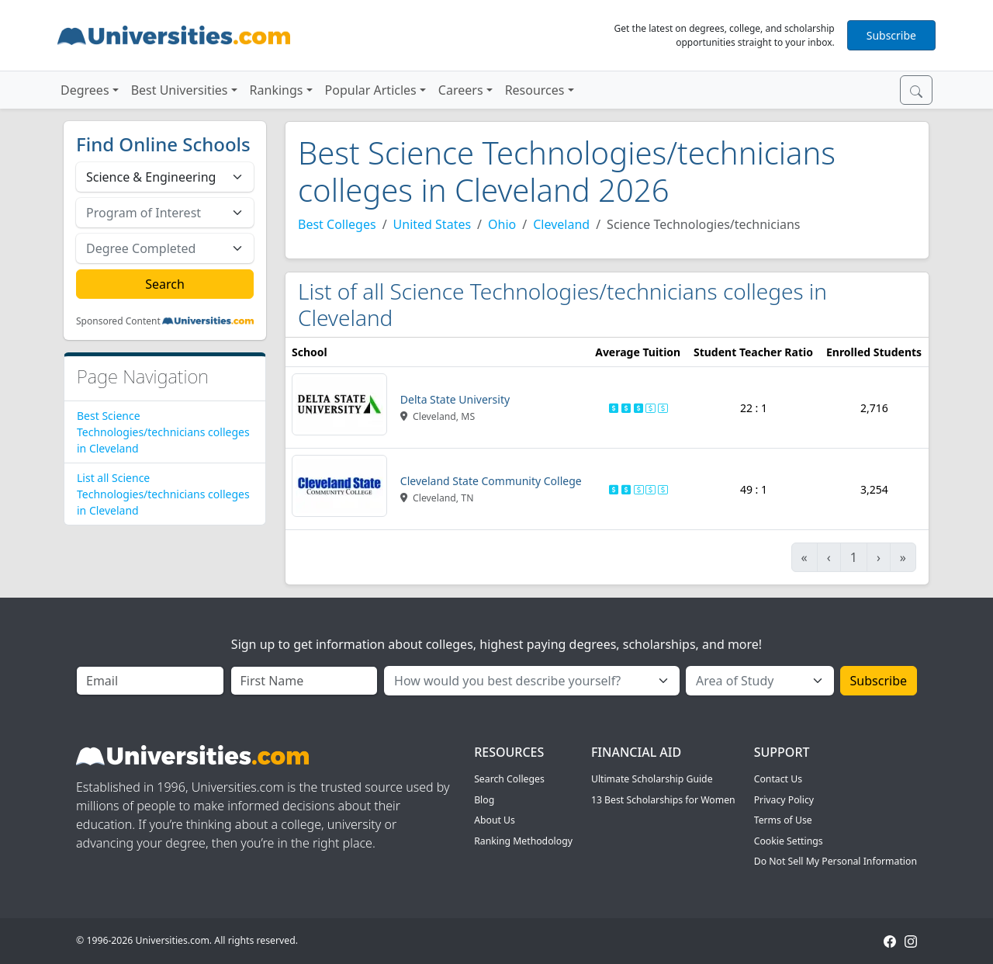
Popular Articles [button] (371, 90)
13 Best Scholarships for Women (663, 799)
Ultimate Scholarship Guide (652, 778)
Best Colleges (337, 224)
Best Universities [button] (179, 90)
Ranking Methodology (523, 841)
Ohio (502, 224)
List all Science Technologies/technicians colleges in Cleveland (163, 494)
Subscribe (891, 35)
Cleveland (561, 224)
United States (432, 224)
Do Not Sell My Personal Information (835, 861)
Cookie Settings (788, 841)
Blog (484, 799)
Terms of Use (783, 820)
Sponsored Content (118, 321)
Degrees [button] (85, 90)
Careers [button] (460, 90)
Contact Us (778, 778)
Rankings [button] (276, 90)
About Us (494, 820)
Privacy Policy (784, 799)
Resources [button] (535, 90)
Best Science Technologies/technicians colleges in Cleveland (163, 432)
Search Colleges (509, 778)
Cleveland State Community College (491, 480)
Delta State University (455, 399)
